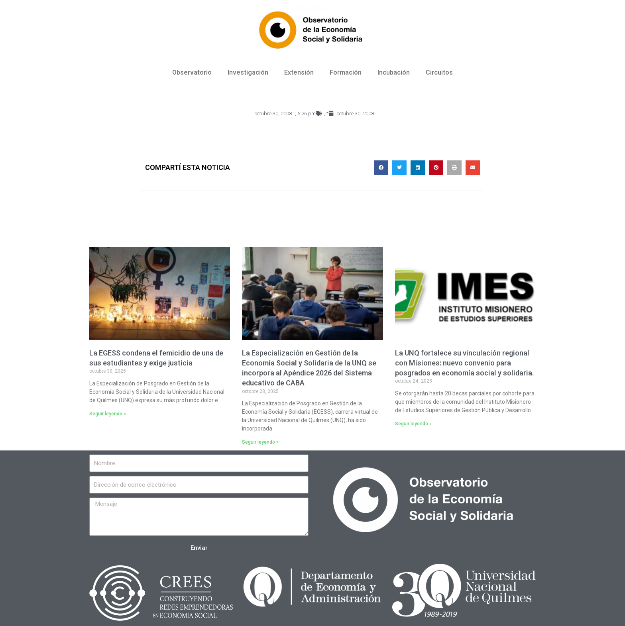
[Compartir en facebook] (381, 167)
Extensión (299, 72)
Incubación (393, 72)
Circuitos (439, 72)
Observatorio (192, 72)
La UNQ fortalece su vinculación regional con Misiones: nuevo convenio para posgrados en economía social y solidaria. (464, 363)
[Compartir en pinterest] (436, 167)
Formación (346, 72)
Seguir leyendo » (107, 414)
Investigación (248, 72)
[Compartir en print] (454, 167)
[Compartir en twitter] (399, 167)
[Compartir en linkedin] (418, 167)
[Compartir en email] (473, 167)
